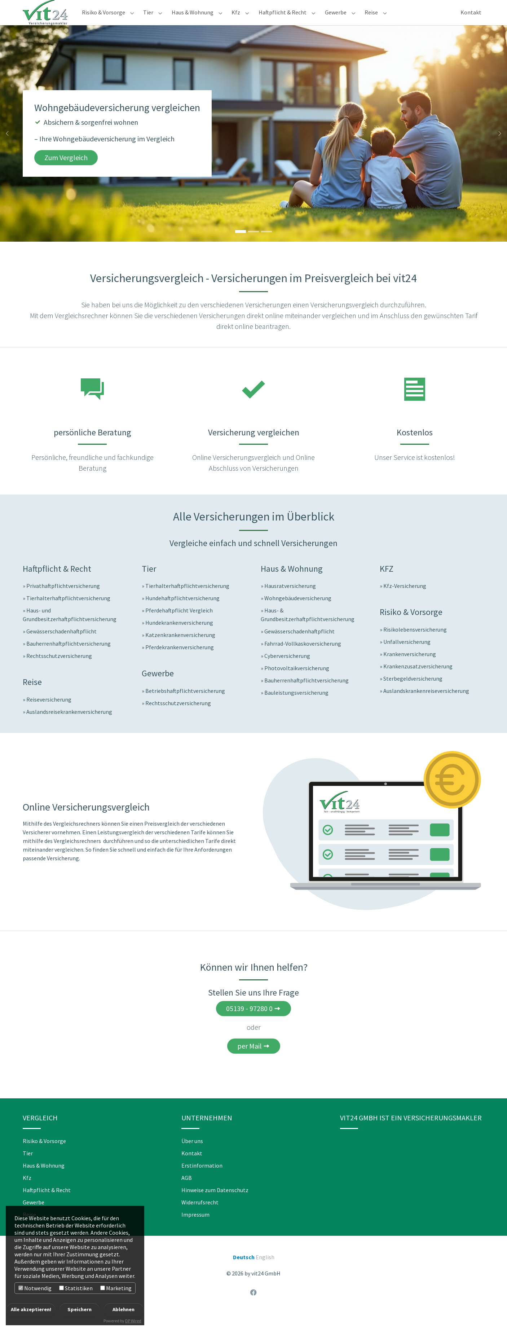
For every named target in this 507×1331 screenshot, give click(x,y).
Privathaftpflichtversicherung (63, 600)
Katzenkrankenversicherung (180, 649)
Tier (28, 1167)
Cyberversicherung (287, 670)
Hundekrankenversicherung (179, 637)
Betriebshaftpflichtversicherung (185, 705)
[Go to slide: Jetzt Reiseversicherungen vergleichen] (253, 246)
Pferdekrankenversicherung (179, 661)
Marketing (116, 1288)
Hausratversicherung (290, 600)
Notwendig (35, 1288)
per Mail (249, 1060)
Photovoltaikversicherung (296, 682)
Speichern (79, 1309)
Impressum (195, 1229)
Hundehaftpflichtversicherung (182, 612)
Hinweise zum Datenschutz (214, 1204)
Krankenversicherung (409, 668)
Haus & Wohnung (44, 1179)
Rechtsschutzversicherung (59, 670)
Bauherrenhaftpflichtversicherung (68, 658)
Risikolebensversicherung (415, 643)
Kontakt (191, 1167)
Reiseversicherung (48, 713)
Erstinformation (201, 1179)
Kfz (27, 1192)
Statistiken (76, 1288)
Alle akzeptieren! (31, 1309)
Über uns (192, 1155)
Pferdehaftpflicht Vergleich (179, 624)
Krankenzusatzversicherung (418, 680)
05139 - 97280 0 (249, 1022)
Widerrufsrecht (200, 1216)
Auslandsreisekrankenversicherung (69, 726)
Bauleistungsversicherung (296, 707)
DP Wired (133, 1320)
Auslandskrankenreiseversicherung (426, 705)
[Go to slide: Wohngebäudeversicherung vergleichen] (240, 246)
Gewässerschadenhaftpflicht (61, 645)
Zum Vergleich (66, 171)
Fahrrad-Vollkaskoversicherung (302, 658)
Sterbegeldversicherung (412, 693)
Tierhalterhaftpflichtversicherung (68, 612)
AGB (186, 1192)
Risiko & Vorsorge (44, 1155)
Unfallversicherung (407, 656)
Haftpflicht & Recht (47, 1204)
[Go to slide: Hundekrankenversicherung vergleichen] (266, 246)
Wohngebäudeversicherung (297, 612)
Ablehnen (124, 1309)
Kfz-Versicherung (404, 600)
